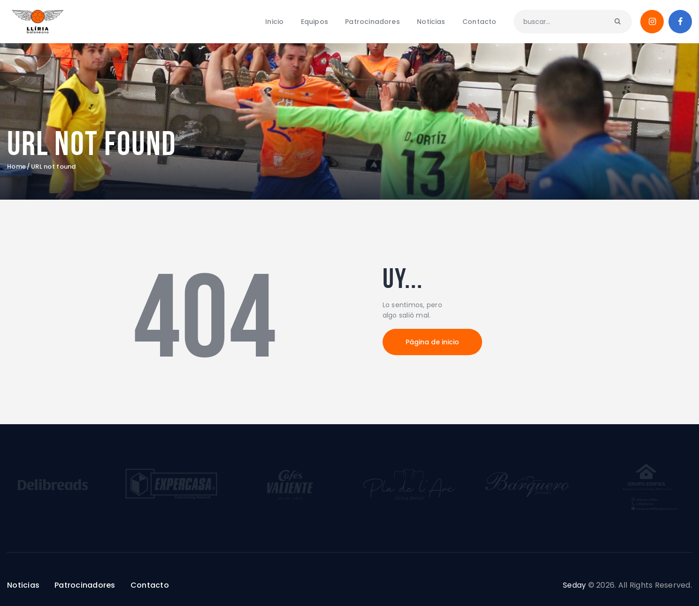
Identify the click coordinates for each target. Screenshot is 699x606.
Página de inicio (432, 342)
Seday (574, 585)
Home (16, 167)
